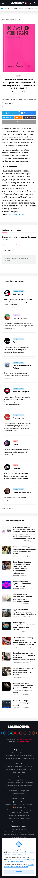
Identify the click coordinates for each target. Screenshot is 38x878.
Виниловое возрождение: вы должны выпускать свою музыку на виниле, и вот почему (24, 550)
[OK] (31, 733)
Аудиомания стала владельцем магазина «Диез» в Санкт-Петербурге (24, 612)
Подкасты (16, 315)
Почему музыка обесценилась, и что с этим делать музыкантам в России (24, 626)
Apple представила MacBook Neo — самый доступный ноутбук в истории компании (22, 598)
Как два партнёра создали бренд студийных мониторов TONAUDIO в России (24, 671)
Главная (4, 18)
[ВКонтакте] (7, 733)
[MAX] (11, 733)
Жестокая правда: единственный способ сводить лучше (22, 584)
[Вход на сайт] (31, 3)
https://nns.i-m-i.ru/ (16, 215)
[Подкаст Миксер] (27, 733)
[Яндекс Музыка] (23, 733)
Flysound (16, 342)
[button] (10, 113)
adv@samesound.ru (22, 741)
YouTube (15, 441)
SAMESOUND (18, 294)
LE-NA (15, 444)
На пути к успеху (20, 318)
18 (29, 632)
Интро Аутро (18, 418)
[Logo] (19, 3)
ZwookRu (16, 468)
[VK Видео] (19, 733)
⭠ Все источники (7, 508)
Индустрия (16, 556)
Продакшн (16, 575)
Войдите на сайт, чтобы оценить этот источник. (18, 245)
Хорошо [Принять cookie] (19, 872)
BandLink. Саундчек (21, 392)
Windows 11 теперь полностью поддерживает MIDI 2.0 (23, 703)
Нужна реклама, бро (22, 492)
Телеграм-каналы (18, 291)
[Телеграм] (3, 733)
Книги (18, 76)
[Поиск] (35, 3)
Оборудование (17, 540)
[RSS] (35, 733)
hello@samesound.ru (25, 739)
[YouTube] (15, 733)
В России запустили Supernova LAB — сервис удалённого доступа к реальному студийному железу (23, 687)
